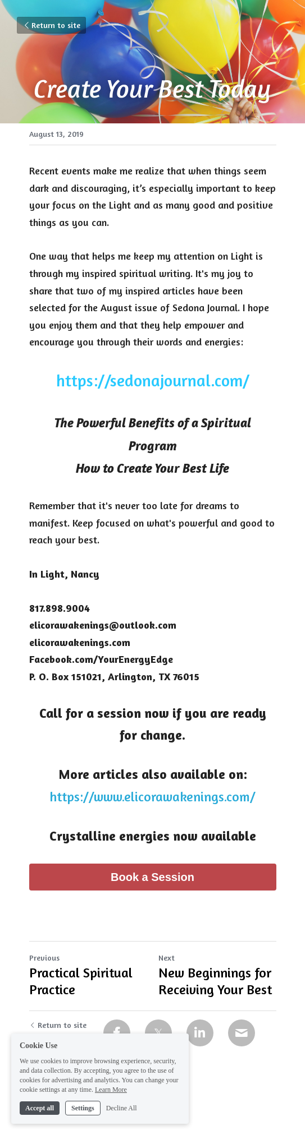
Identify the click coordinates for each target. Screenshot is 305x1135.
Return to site (51, 25)
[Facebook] (116, 1032)
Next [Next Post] (166, 957)
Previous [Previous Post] (44, 957)
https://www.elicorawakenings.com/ (152, 796)
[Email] (241, 1032)
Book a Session (152, 877)
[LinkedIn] (199, 1032)
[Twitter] (158, 1032)
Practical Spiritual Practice (81, 981)
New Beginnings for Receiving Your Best (215, 981)
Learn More (111, 1105)
